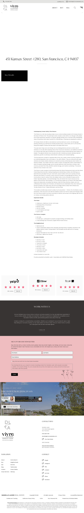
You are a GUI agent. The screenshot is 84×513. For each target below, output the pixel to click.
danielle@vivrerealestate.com (49, 436)
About (54, 8)
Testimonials (13, 467)
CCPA (41, 498)
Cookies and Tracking (11, 498)
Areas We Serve (5, 471)
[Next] (39, 399)
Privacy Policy (61, 495)
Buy (61, 8)
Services (12, 464)
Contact (3, 469)
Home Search (13, 459)
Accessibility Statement (76, 495)
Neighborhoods (14, 462)
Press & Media (14, 469)
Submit (14, 374)
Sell (67, 8)
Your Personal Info (52, 498)
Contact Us (60, 1)
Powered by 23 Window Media (70, 498)
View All (18, 291)
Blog (2, 467)
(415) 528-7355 (45, 433)
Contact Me (42, 329)
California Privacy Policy (29, 498)
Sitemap (12, 471)
